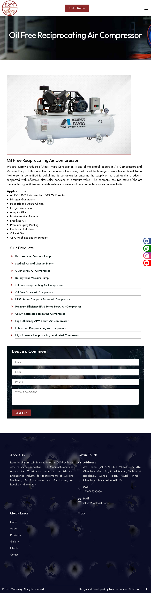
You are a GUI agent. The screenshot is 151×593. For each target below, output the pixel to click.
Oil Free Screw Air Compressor (34, 292)
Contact (14, 554)
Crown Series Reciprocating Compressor (40, 314)
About (13, 528)
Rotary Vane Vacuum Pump (32, 278)
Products (15, 535)
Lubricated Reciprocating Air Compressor (40, 328)
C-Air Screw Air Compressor (32, 271)
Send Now (21, 413)
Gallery (14, 541)
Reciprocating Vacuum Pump (33, 256)
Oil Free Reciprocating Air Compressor (39, 285)
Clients (14, 548)
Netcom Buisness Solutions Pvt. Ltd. (129, 589)
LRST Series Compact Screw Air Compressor (42, 299)
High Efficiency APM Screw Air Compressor (41, 321)
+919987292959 (92, 491)
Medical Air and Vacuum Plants (34, 263)
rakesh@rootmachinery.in (96, 503)
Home (13, 522)
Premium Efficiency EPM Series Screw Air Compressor (48, 306)
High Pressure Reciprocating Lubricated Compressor (47, 335)
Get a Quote (77, 8)
